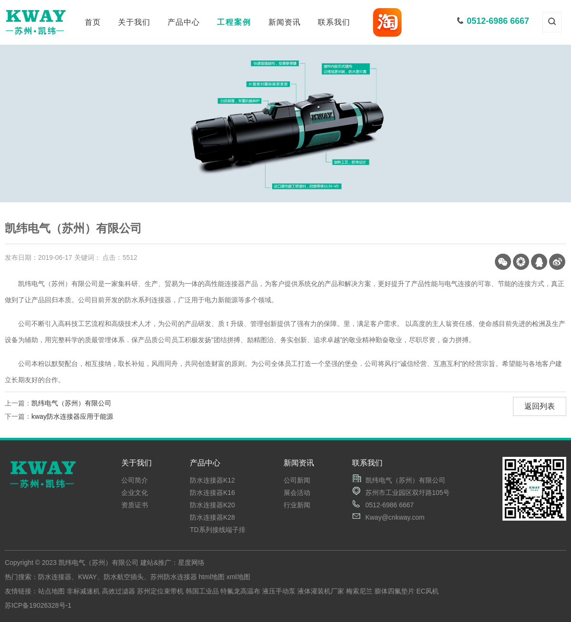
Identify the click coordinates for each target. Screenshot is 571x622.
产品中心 (183, 22)
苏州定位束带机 (160, 591)
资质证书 (134, 505)
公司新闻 (297, 480)
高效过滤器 (118, 591)
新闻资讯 (284, 22)
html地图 (212, 577)
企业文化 (134, 492)
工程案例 (234, 22)
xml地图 (238, 577)
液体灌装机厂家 (320, 591)
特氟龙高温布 (240, 591)
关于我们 (134, 22)
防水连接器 (54, 577)
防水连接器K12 (212, 480)
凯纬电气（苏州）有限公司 (71, 403)
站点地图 (51, 591)
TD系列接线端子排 (218, 529)
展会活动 (297, 492)
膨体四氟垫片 (394, 591)
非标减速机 (83, 591)
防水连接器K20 (212, 505)
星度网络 (191, 562)
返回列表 (539, 406)
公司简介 (134, 480)
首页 (93, 22)
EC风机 (427, 591)
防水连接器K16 (212, 492)
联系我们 (334, 22)
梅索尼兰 (359, 591)
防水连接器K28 (212, 517)
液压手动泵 (278, 591)
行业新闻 (297, 505)
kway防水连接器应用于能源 (72, 416)
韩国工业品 (202, 591)
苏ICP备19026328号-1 (38, 605)
